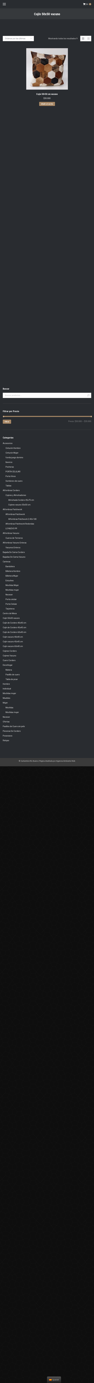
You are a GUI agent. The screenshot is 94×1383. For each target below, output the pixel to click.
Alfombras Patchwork (12, 509)
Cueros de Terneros (14, 538)
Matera (9, 670)
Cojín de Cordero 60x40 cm (14, 632)
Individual (7, 689)
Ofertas (6, 722)
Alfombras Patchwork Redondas (20, 524)
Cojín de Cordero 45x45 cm (14, 627)
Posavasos (7, 736)
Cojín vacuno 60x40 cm (13, 646)
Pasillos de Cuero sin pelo (14, 726)
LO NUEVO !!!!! (11, 528)
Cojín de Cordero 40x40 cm (14, 623)
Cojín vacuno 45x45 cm (13, 641)
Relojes (6, 740)
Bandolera (10, 566)
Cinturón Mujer (12, 453)
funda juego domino (14, 457)
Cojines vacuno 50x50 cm (19, 505)
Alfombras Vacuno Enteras (15, 543)
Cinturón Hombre (13, 448)
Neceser (9, 595)
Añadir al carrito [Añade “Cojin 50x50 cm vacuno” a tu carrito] (47, 104)
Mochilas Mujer (12, 585)
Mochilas (9, 707)
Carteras (6, 562)
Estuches (10, 580)
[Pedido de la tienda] (18, 38)
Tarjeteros (10, 609)
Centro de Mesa (10, 613)
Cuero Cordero (9, 660)
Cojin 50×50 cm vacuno (47, 94)
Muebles (6, 698)
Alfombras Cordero (11, 490)
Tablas (8, 486)
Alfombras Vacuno (11, 533)
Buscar (88, 395)
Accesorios (7, 443)
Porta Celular (11, 604)
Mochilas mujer (12, 590)
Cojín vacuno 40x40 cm (13, 637)
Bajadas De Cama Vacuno (14, 557)
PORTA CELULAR (13, 471)
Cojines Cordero (10, 651)
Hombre (6, 684)
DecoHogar (7, 665)
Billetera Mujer (12, 576)
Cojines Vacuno (9, 656)
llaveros (9, 462)
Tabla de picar (12, 679)
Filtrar (7, 422)
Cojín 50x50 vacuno (11, 618)
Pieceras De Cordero (12, 731)
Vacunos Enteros (13, 547)
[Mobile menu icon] (4, 4)
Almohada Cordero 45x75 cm (21, 500)
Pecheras (10, 467)
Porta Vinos (11, 476)
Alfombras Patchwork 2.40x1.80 (22, 519)
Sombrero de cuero (14, 481)
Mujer (5, 703)
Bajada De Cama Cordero (14, 552)
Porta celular (11, 599)
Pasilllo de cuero (13, 674)
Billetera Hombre (13, 571)
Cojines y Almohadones (16, 495)
